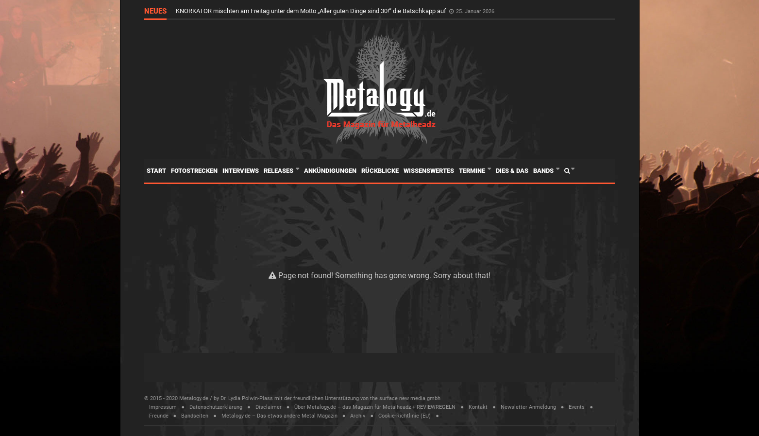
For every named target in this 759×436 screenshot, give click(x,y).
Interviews (240, 170)
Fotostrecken (194, 170)
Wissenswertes (429, 170)
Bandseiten (194, 416)
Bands (544, 170)
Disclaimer (268, 407)
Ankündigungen (330, 170)
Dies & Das (512, 170)
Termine (473, 170)
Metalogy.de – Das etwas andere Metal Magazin (279, 416)
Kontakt (478, 407)
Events (577, 407)
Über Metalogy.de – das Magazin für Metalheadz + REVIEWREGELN (374, 407)
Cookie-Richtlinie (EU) (404, 416)
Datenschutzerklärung (215, 407)
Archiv (357, 416)
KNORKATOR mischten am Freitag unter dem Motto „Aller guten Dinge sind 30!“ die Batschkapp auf (312, 11)
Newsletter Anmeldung (528, 407)
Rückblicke (380, 170)
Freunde (159, 416)
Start (156, 170)
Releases (279, 170)
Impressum (163, 407)
